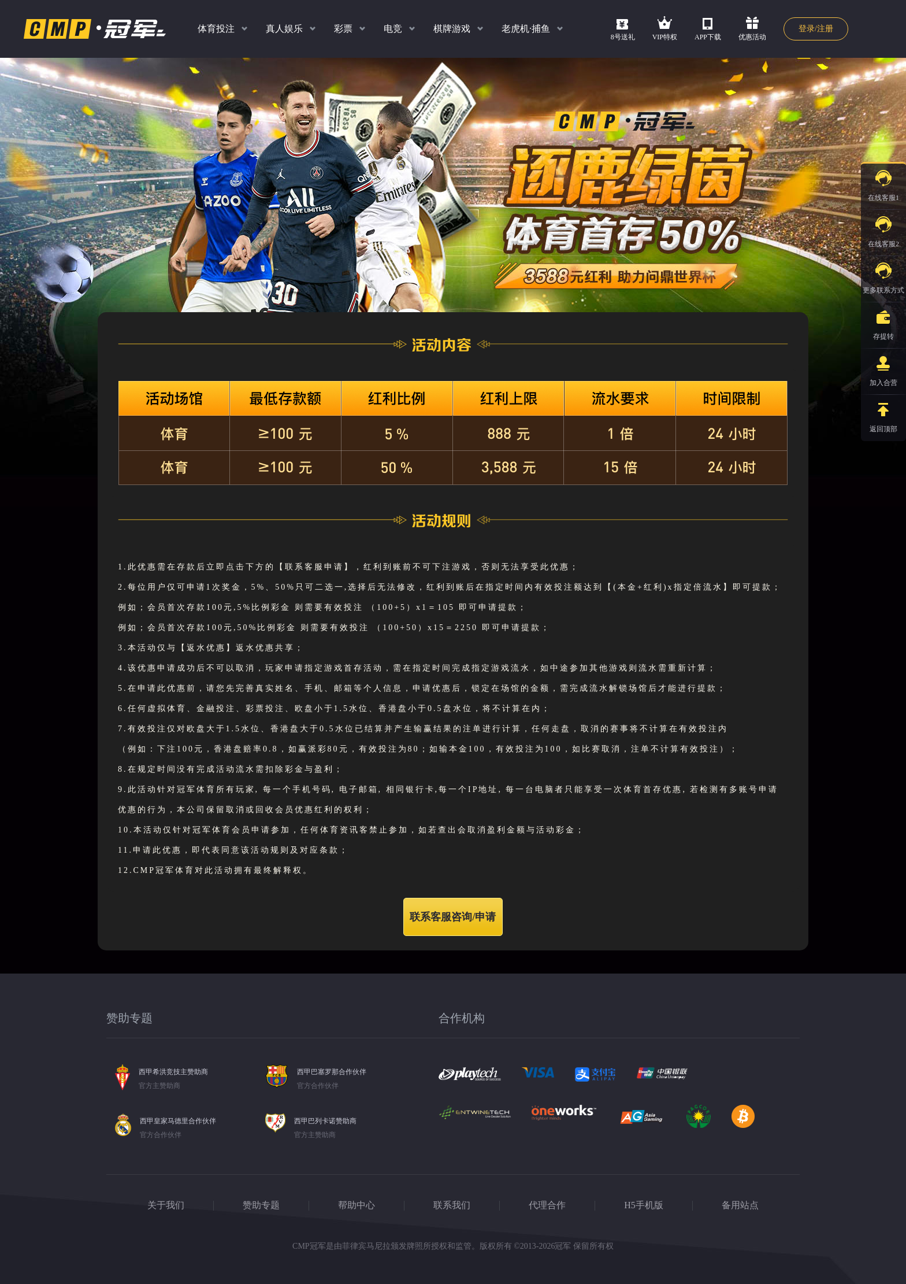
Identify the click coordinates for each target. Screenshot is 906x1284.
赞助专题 (261, 1205)
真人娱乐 (284, 29)
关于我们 (165, 1205)
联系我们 (451, 1205)
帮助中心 (356, 1205)
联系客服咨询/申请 (453, 917)
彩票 (343, 29)
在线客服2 (883, 229)
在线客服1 (883, 183)
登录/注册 (816, 28)
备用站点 (740, 1205)
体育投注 (216, 29)
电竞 (393, 29)
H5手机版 (643, 1205)
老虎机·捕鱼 (526, 29)
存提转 (883, 321)
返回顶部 (883, 414)
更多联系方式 (883, 275)
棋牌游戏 (451, 29)
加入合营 (883, 368)
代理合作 (547, 1205)
